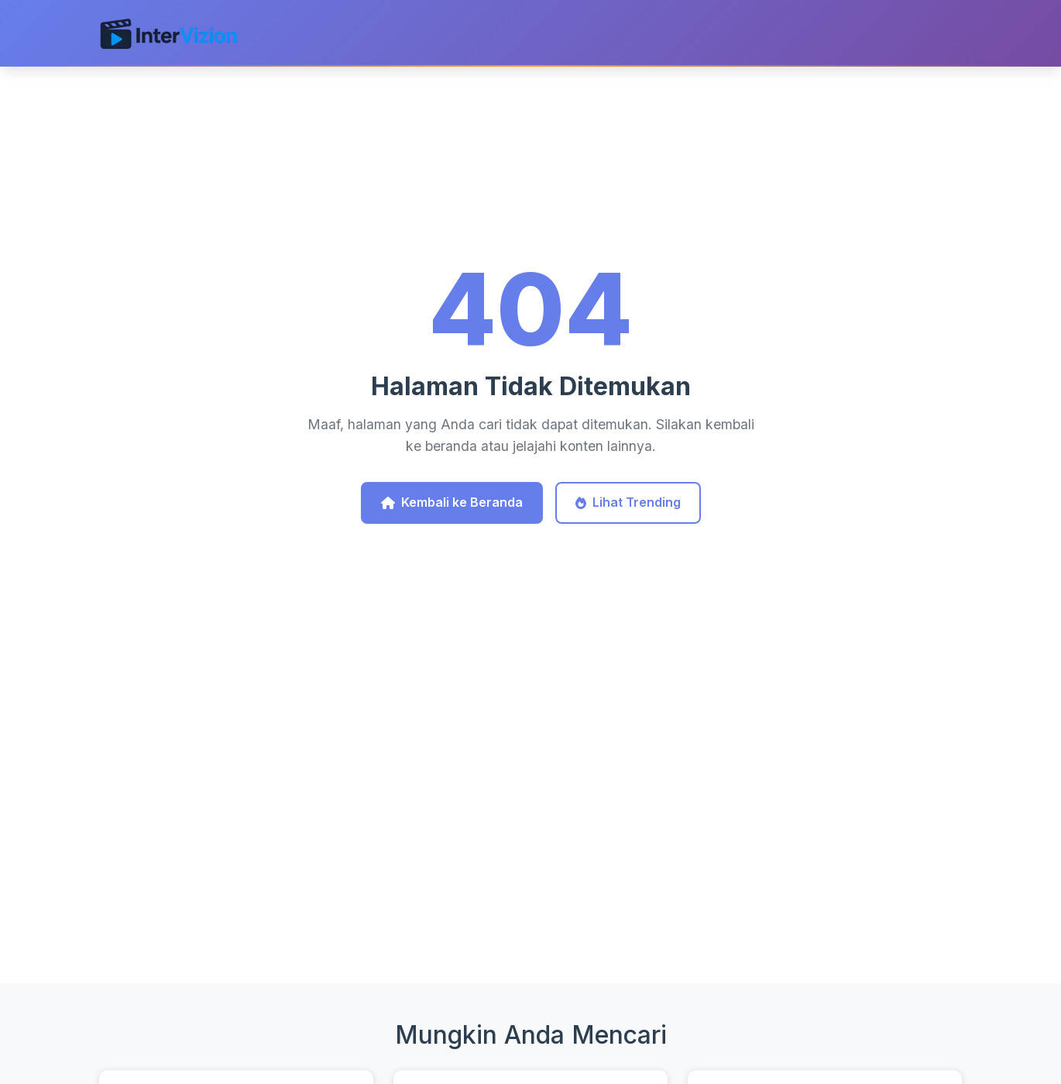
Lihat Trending (628, 502)
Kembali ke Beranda (452, 502)
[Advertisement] (530, 850)
